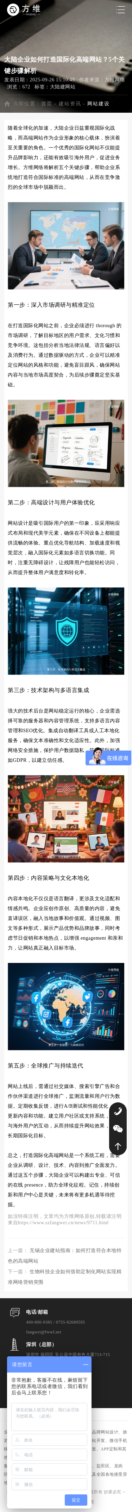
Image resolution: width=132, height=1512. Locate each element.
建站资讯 (70, 103)
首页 (46, 103)
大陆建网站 (63, 86)
